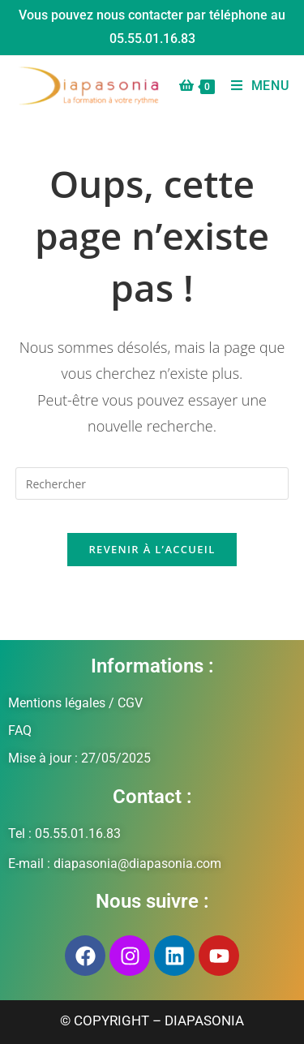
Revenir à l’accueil (151, 549)
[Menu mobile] (254, 85)
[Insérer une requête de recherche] (152, 483)
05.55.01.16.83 (152, 38)
